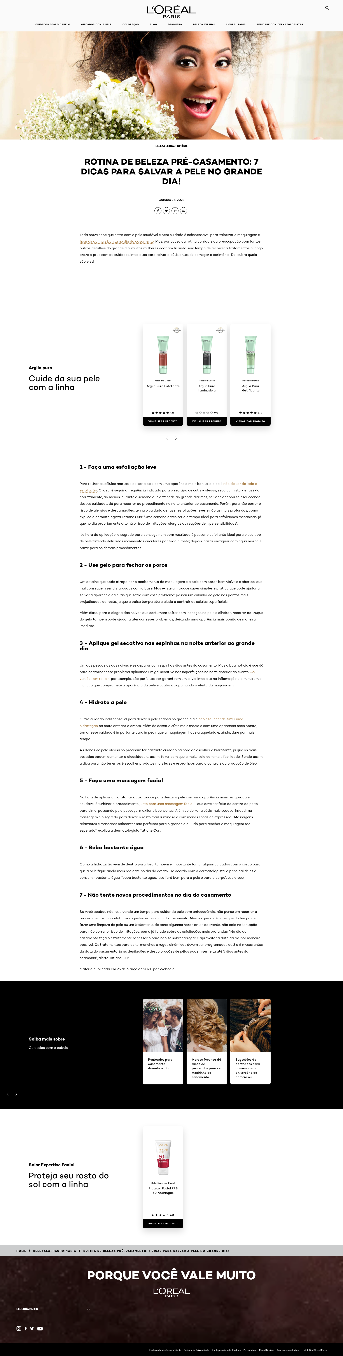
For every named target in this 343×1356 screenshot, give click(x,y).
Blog (153, 24)
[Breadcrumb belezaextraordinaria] (54, 1251)
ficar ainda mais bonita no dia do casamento (117, 241)
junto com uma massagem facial (166, 804)
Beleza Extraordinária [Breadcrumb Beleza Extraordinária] (171, 146)
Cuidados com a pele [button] (96, 24)
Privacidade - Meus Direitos (258, 1350)
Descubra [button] (175, 24)
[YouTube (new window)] (40, 1328)
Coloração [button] (130, 24)
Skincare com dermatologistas (280, 24)
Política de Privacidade (196, 1350)
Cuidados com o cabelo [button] (52, 24)
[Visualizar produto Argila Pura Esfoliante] (163, 421)
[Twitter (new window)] (32, 1328)
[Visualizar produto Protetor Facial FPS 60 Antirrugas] (163, 1223)
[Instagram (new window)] (18, 1328)
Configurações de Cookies (226, 1350)
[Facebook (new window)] (26, 1328)
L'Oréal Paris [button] (236, 24)
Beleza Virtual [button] (204, 24)
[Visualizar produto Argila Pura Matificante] (250, 421)
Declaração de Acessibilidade (165, 1350)
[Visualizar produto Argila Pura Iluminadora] (207, 421)
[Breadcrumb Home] (21, 1251)
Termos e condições (288, 1350)
